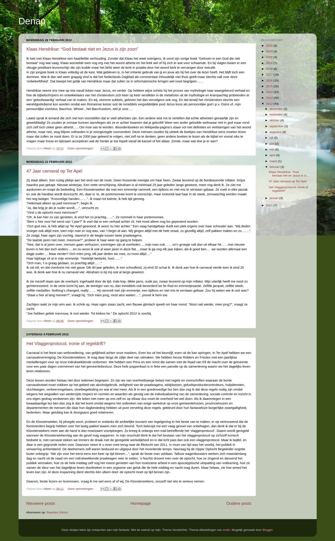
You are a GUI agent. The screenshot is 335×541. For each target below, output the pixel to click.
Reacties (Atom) (57, 512)
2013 (269, 97)
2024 (269, 51)
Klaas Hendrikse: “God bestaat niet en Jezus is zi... (289, 173)
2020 (269, 57)
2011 (269, 205)
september (277, 126)
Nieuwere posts (40, 503)
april (273, 155)
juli (272, 137)
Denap (32, 21)
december (277, 108)
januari (274, 198)
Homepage (141, 503)
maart (274, 161)
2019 (269, 63)
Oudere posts (238, 503)
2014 (269, 92)
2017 (269, 74)
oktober (275, 120)
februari (275, 167)
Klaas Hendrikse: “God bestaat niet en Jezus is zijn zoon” (82, 49)
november (277, 114)
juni (272, 143)
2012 (269, 103)
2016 (269, 80)
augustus (276, 132)
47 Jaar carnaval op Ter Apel (54, 171)
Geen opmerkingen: (81, 148)
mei (272, 149)
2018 (269, 68)
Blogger (268, 530)
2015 (269, 86)
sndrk (226, 530)
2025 (269, 45)
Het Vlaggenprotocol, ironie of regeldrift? (66, 343)
